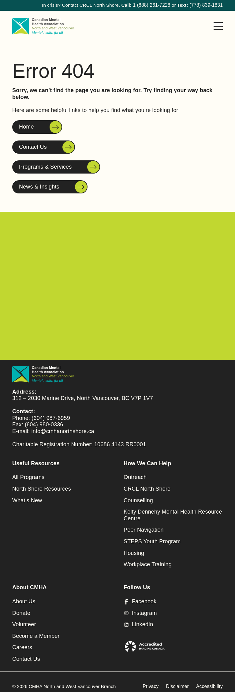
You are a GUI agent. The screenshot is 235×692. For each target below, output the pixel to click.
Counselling (138, 497)
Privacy (152, 683)
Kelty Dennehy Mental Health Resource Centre (173, 511)
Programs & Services (45, 166)
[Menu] (218, 26)
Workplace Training (148, 561)
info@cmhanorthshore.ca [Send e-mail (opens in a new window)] (62, 428)
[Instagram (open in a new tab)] (173, 610)
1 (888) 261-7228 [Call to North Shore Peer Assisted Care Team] (154, 5)
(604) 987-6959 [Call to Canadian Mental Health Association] (51, 415)
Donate (21, 610)
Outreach (135, 474)
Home (26, 127)
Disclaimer (179, 683)
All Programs (28, 474)
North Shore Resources (41, 485)
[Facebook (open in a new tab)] (173, 598)
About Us (23, 598)
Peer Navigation (144, 526)
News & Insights (39, 186)
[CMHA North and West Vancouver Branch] (43, 26)
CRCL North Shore (147, 485)
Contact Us (33, 147)
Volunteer (24, 621)
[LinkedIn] (173, 621)
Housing (134, 550)
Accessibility (210, 683)
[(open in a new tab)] (145, 642)
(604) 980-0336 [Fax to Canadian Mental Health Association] (44, 421)
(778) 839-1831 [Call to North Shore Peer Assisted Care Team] (207, 5)
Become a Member (36, 633)
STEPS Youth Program (152, 538)
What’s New (27, 497)
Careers (22, 644)
